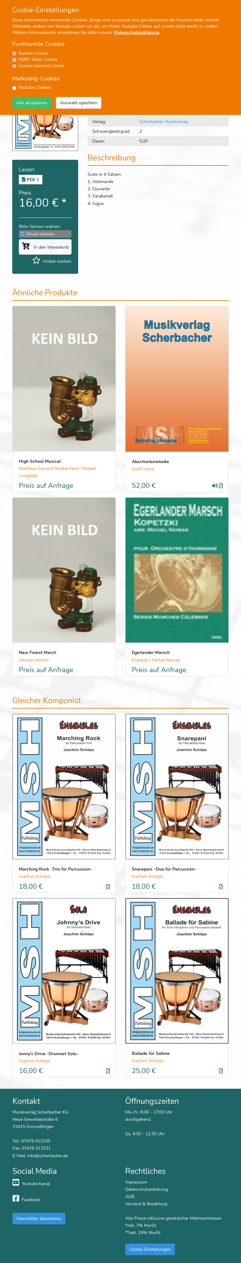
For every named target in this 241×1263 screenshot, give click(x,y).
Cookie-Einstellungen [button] (150, 1249)
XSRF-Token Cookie (38, 59)
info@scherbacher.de (47, 1155)
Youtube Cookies (35, 87)
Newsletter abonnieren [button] (39, 1218)
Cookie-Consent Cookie (41, 66)
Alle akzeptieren (31, 103)
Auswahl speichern (78, 103)
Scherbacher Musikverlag (163, 121)
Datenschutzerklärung (136, 32)
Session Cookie (33, 53)
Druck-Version (40, 234)
